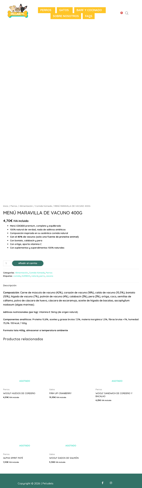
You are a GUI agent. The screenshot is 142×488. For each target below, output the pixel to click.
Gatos (64, 10)
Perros (45, 10)
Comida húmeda (43, 206)
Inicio (5, 206)
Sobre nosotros (66, 16)
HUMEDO (26, 276)
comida (17, 276)
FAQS (88, 16)
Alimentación (26, 206)
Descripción (9, 285)
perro (42, 276)
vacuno (49, 276)
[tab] (9, 285)
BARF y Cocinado (89, 10)
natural (34, 276)
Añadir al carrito (27, 263)
